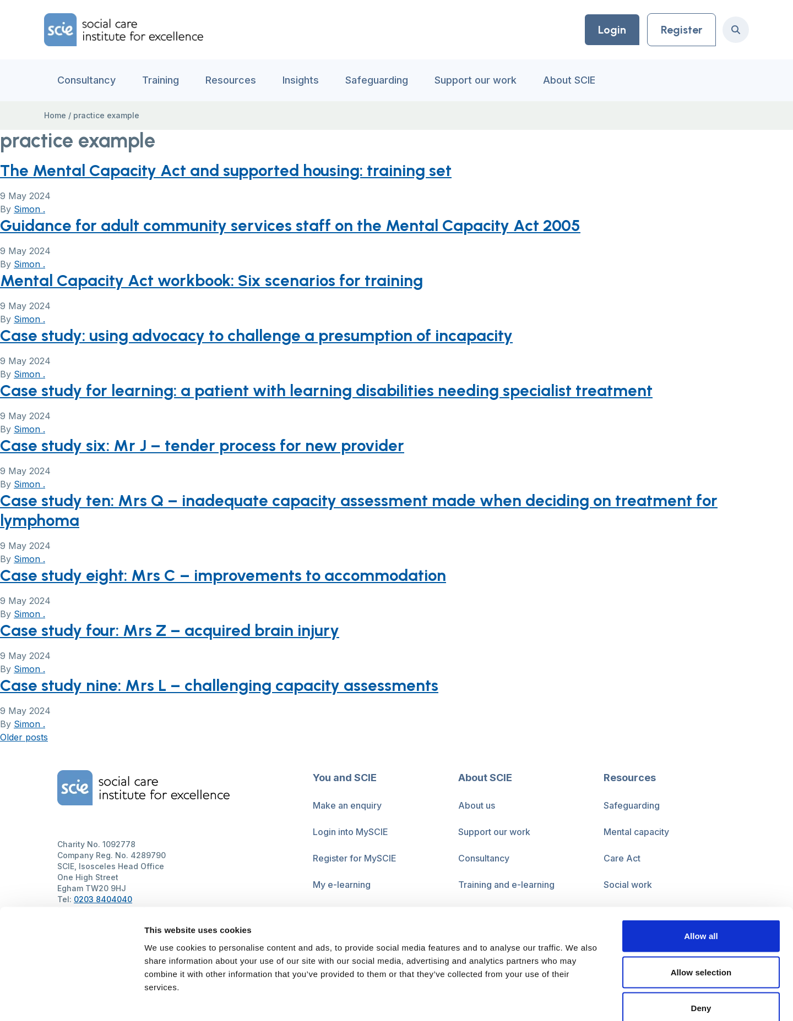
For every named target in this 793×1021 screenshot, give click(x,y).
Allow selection (701, 913)
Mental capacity (636, 831)
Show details (578, 999)
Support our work (475, 80)
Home (55, 115)
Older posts (24, 737)
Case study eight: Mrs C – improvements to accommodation (225, 575)
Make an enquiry (347, 805)
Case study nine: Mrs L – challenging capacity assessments (220, 685)
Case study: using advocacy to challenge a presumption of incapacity (259, 335)
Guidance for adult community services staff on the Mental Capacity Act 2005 (292, 225)
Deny (701, 948)
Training (160, 80)
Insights (301, 80)
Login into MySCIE (350, 831)
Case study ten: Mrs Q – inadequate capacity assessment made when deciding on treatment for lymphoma (361, 510)
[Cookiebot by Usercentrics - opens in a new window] (71, 999)
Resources (230, 80)
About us (476, 805)
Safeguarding (376, 80)
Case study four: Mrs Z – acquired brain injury (171, 630)
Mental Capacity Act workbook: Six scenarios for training (214, 280)
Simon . (29, 209)
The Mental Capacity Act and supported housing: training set (228, 170)
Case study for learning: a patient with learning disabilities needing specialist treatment (328, 390)
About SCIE (569, 80)
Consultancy (86, 80)
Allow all (701, 876)
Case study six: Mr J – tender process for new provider (204, 445)
